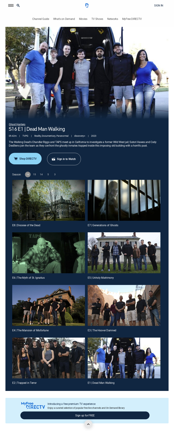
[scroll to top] (88, 424)
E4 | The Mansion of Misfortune (30, 330)
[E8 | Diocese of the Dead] (48, 200)
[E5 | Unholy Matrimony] (124, 252)
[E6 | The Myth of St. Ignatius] (48, 252)
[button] (11, 5)
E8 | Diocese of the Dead (26, 225)
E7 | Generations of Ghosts (103, 225)
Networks (112, 19)
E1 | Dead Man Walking (101, 383)
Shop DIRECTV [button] (25, 158)
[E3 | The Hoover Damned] (124, 305)
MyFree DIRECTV (132, 19)
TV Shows (97, 19)
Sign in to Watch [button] (63, 159)
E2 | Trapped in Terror (24, 383)
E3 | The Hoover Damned (102, 330)
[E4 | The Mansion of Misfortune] (48, 305)
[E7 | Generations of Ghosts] (124, 200)
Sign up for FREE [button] (85, 415)
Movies (83, 19)
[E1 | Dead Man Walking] (124, 358)
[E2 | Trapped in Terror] (48, 358)
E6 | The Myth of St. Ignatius (28, 278)
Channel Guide (40, 19)
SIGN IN (158, 5)
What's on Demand (64, 19)
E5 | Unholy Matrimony (101, 278)
